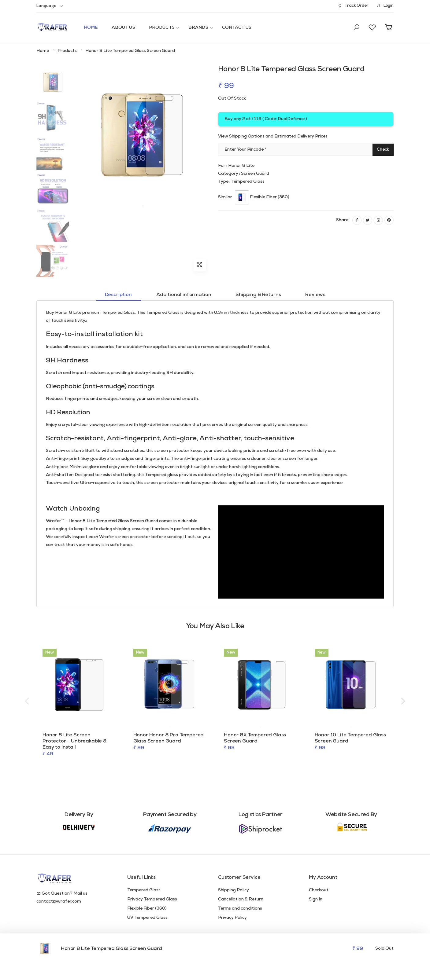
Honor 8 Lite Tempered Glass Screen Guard (111, 948)
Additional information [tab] (183, 294)
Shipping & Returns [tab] (258, 294)
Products (162, 27)
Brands (198, 27)
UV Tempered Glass (147, 917)
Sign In (315, 899)
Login (385, 6)
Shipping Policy (233, 890)
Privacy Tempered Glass (152, 899)
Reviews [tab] (315, 294)
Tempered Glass (144, 890)
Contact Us (236, 27)
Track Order (353, 6)
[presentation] (27, 701)
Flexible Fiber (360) (147, 908)
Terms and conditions (240, 908)
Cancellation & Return (240, 899)
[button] (356, 28)
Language (46, 6)
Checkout (318, 890)
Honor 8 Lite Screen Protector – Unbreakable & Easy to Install (74, 741)
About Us (123, 27)
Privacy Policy (232, 917)
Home (91, 27)
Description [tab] (118, 294)
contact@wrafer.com (58, 901)
